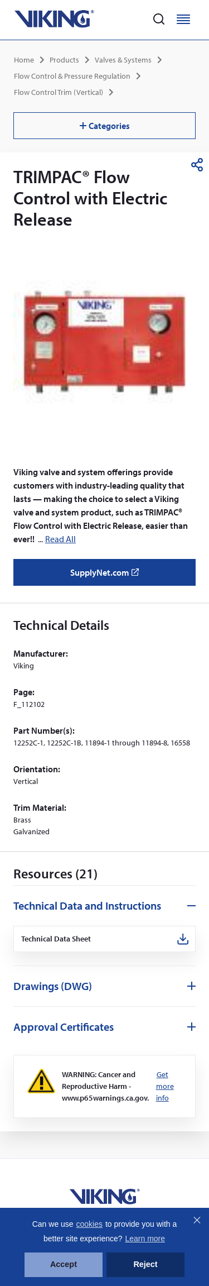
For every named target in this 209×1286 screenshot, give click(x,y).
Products (64, 60)
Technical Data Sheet (56, 939)
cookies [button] (89, 1224)
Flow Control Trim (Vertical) (58, 92)
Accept (63, 1264)
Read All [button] (60, 538)
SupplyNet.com (107, 576)
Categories (105, 125)
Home (24, 60)
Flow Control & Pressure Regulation (72, 76)
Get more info (165, 1086)
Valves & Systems (123, 60)
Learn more (145, 1238)
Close (196, 1220)
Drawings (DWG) (52, 986)
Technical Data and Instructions (87, 905)
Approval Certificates (63, 1027)
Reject (145, 1264)
